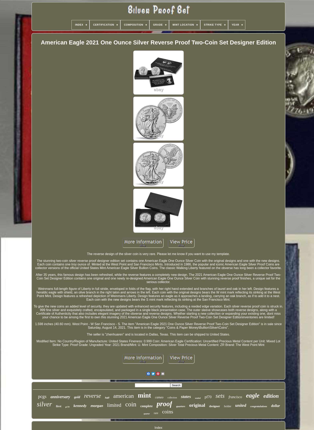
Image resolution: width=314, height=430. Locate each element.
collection (172, 397)
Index (158, 427)
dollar (275, 406)
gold (77, 397)
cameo (159, 397)
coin (130, 404)
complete (146, 406)
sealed (198, 398)
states (186, 396)
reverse (92, 396)
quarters (180, 406)
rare (156, 413)
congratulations (258, 406)
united (240, 405)
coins (167, 412)
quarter (147, 414)
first (58, 406)
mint (144, 395)
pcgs (42, 396)
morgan (97, 406)
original (197, 405)
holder (227, 406)
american (123, 396)
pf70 (208, 397)
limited (114, 405)
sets (219, 395)
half (107, 397)
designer (214, 406)
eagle (252, 395)
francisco (235, 397)
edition (271, 396)
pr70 (67, 407)
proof (164, 404)
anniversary (60, 397)
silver (44, 404)
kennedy (80, 406)
